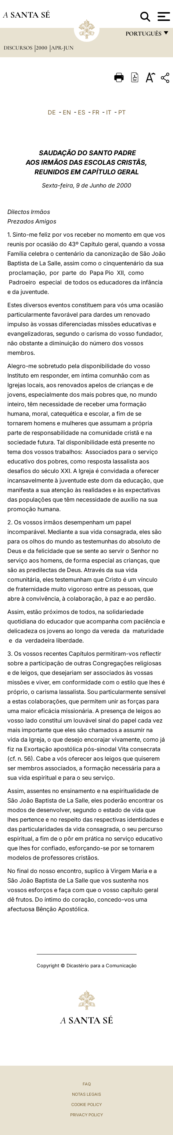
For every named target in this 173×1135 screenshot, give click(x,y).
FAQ (87, 1084)
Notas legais (86, 1094)
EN (67, 112)
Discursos (19, 47)
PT (122, 112)
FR (95, 112)
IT (108, 112)
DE (52, 112)
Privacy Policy (86, 1114)
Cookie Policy (86, 1104)
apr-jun (62, 47)
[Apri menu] (163, 16)
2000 (42, 47)
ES (81, 112)
